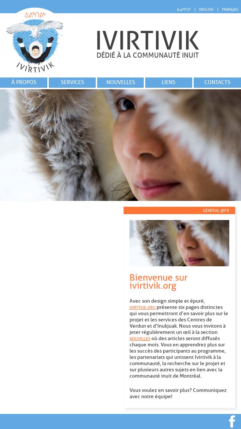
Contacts (217, 82)
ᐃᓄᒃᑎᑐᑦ (184, 9)
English (206, 9)
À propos (23, 82)
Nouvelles (120, 82)
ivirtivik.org (142, 307)
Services (72, 82)
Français (230, 9)
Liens (168, 82)
